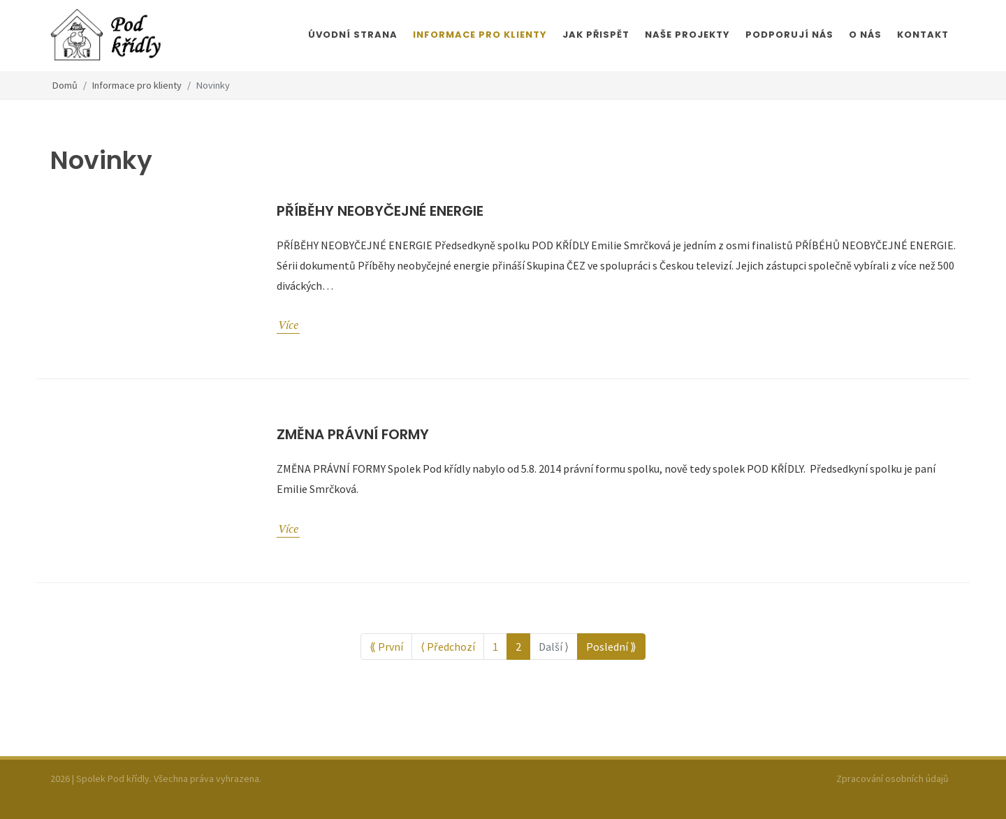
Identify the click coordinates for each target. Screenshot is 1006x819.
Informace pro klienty (137, 85)
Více (288, 324)
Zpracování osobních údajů (892, 778)
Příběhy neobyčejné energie (380, 211)
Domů (65, 85)
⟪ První (386, 647)
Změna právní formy (353, 434)
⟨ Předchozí (448, 647)
